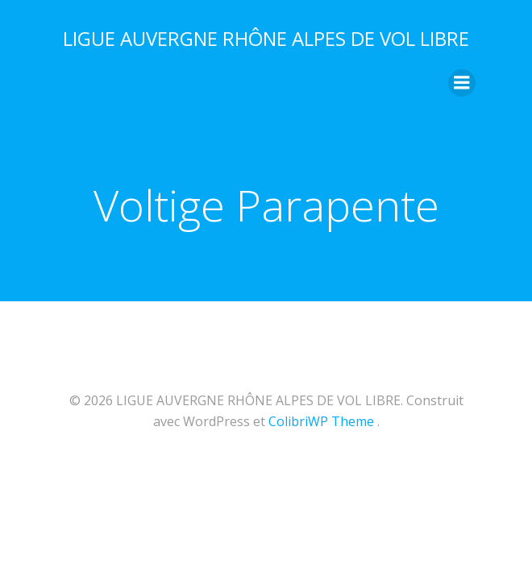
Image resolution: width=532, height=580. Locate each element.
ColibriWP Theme (321, 421)
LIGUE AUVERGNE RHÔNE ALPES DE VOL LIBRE (266, 38)
